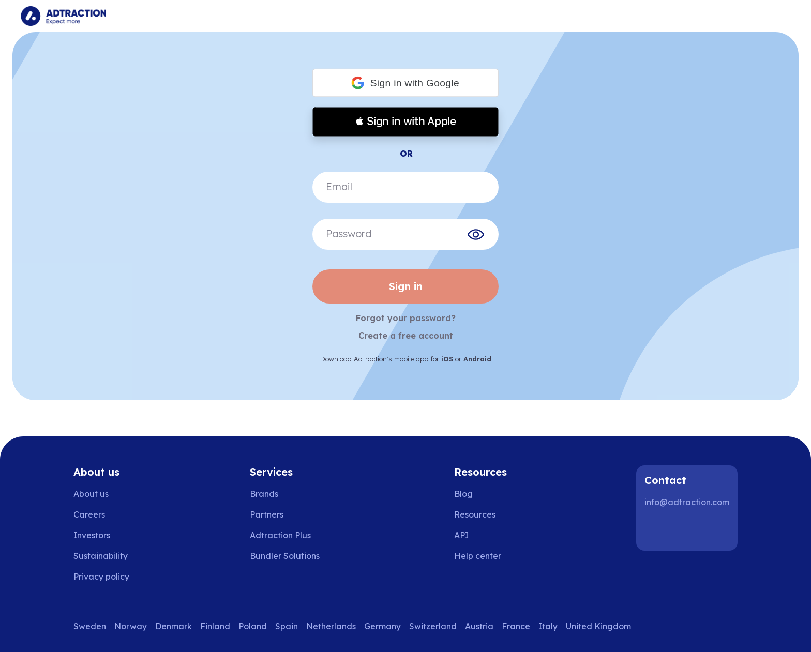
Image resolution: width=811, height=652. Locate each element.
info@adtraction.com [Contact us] (686, 502)
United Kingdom (598, 626)
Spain (286, 626)
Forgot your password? (406, 318)
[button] (405, 83)
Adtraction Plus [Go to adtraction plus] (280, 535)
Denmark (173, 626)
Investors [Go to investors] (91, 535)
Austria (479, 626)
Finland (215, 626)
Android (477, 359)
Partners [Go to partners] (266, 514)
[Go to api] (485, 535)
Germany (382, 626)
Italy (548, 626)
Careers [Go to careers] (89, 514)
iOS (447, 359)
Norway (130, 626)
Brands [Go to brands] (264, 494)
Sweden (89, 626)
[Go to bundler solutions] (292, 556)
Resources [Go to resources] (474, 514)
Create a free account (405, 335)
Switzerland (433, 626)
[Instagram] (690, 530)
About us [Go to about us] (91, 494)
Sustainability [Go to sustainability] (100, 556)
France (516, 626)
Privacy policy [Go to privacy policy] (101, 576)
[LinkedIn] (656, 530)
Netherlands (331, 626)
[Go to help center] (485, 556)
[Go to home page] (63, 16)
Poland (252, 626)
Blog (463, 494)
